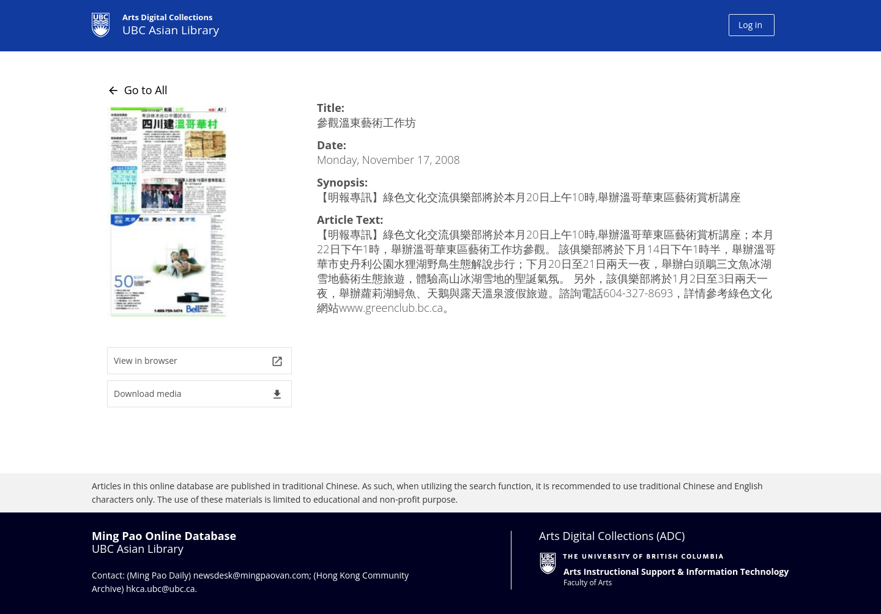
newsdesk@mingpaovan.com (251, 575)
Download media (198, 394)
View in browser (198, 361)
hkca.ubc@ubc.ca (160, 588)
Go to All (137, 90)
